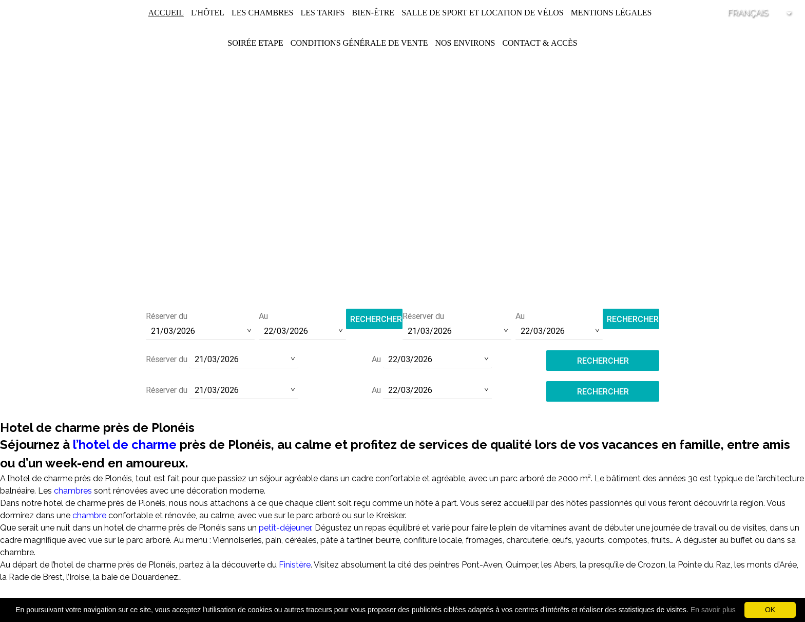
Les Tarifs (322, 12)
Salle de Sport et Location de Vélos (482, 12)
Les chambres (262, 12)
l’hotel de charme (125, 444)
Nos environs (465, 43)
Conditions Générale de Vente (359, 43)
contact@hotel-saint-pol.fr (403, 275)
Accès (564, 43)
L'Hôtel (207, 12)
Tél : (402, 262)
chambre (89, 515)
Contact (521, 43)
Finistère (295, 565)
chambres (73, 491)
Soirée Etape (255, 43)
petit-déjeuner (285, 528)
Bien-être (373, 12)
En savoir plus (713, 610)
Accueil (166, 12)
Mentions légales (611, 12)
